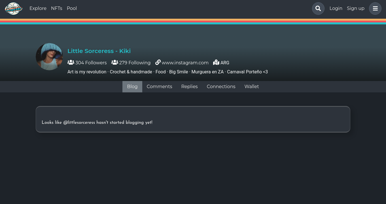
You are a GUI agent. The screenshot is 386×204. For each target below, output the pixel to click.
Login (336, 8)
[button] (374, 8)
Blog (132, 86)
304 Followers (87, 62)
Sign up (355, 8)
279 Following (131, 62)
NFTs (56, 8)
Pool (72, 8)
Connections (221, 86)
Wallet (252, 86)
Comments (159, 86)
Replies (189, 86)
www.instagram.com (185, 62)
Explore (37, 8)
